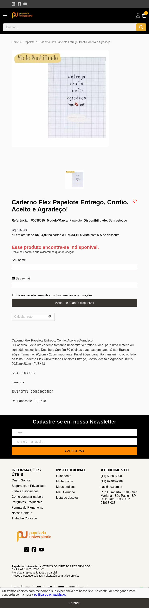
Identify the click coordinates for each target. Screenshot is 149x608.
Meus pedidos (65, 486)
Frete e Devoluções (25, 491)
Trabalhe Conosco (24, 518)
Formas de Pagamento (27, 507)
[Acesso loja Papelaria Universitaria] (138, 15)
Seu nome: (19, 260)
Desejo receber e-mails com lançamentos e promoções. (54, 295)
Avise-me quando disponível (74, 302)
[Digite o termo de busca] (69, 27)
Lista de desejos (67, 497)
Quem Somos (21, 480)
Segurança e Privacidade (29, 485)
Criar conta (63, 476)
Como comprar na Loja (27, 496)
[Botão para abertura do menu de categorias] (5, 15)
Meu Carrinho (65, 492)
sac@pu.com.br (111, 486)
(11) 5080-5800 (111, 476)
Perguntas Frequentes (27, 502)
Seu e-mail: (21, 278)
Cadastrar (74, 451)
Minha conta (64, 481)
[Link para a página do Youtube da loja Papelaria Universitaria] (25, 4)
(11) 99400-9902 (112, 481)
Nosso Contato (22, 513)
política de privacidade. (50, 594)
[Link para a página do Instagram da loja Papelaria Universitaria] (14, 4)
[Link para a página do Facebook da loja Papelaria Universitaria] (19, 4)
